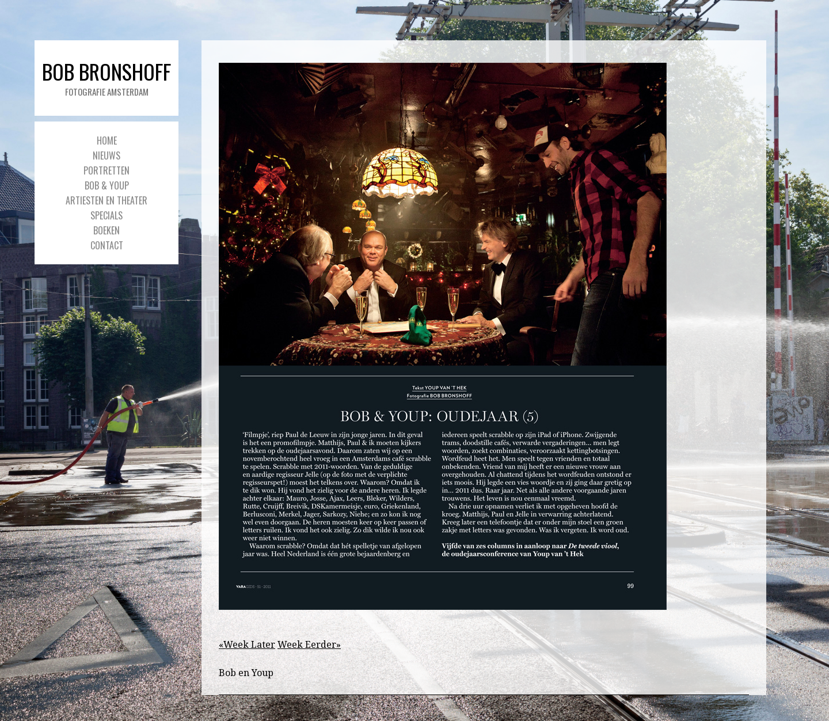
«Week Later (247, 644)
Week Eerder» (309, 644)
